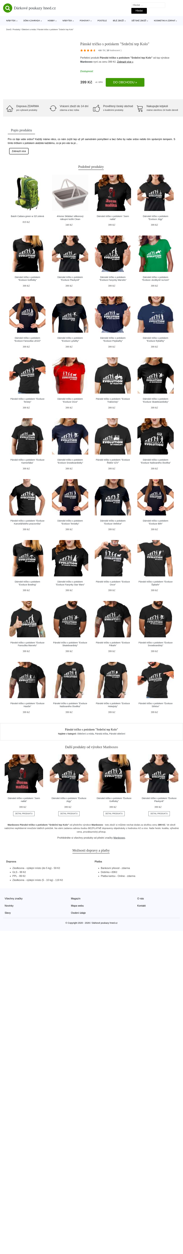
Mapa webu (77, 905)
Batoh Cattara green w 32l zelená (27, 216)
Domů (8, 29)
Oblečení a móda (29, 29)
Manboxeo (86, 61)
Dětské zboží (139, 20)
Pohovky (85, 20)
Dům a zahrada (31, 20)
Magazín (75, 898)
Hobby (51, 20)
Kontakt (141, 905)
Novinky (9, 905)
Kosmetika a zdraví (164, 20)
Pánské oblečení (117, 733)
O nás (140, 898)
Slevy (8, 913)
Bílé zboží (118, 20)
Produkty (16, 29)
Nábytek (11, 20)
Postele (102, 20)
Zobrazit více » (125, 61)
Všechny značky (14, 898)
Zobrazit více (19, 151)
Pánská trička (101, 733)
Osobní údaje (78, 913)
